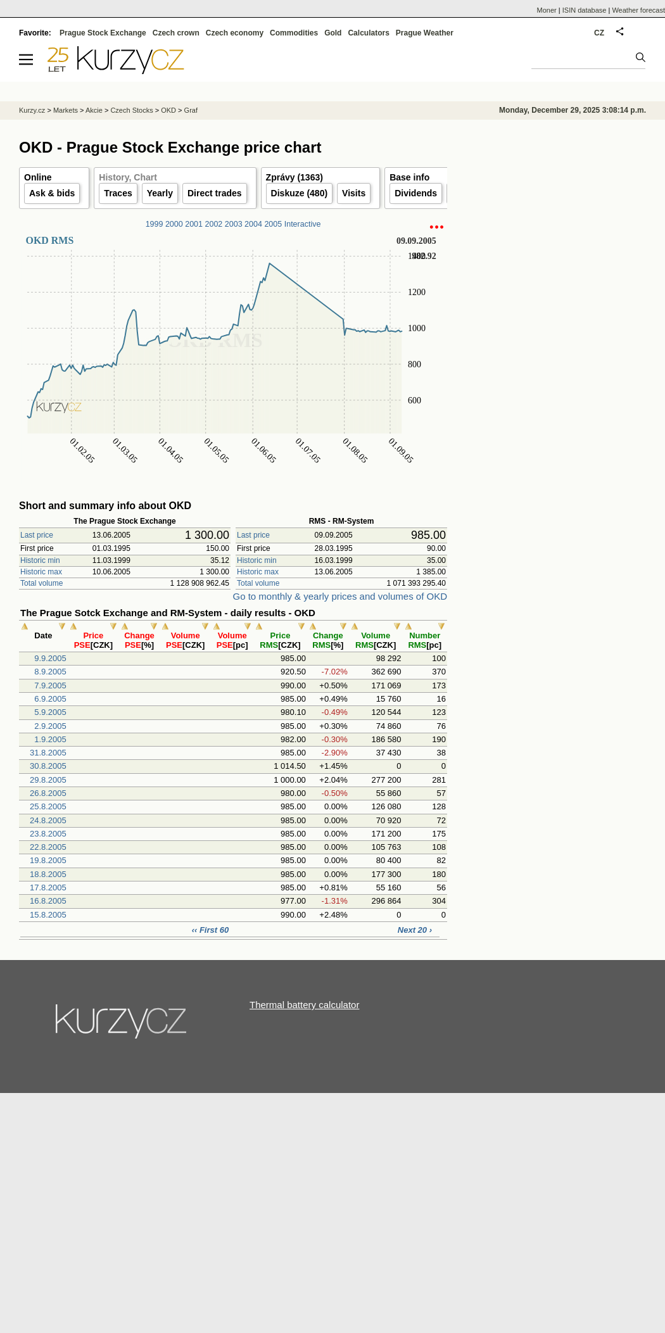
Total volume (41, 583)
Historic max (41, 571)
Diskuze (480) (299, 193)
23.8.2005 (48, 833)
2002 (214, 224)
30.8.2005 (48, 766)
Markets (65, 110)
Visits (353, 193)
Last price (36, 535)
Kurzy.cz (32, 110)
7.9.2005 (50, 685)
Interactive (302, 224)
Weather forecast (638, 10)
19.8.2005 (48, 860)
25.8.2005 (48, 806)
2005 (273, 224)
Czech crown (176, 32)
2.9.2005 (50, 726)
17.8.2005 (48, 887)
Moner (547, 10)
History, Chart (128, 177)
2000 (174, 224)
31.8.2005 (48, 752)
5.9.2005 (50, 712)
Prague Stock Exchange (103, 32)
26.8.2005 (48, 793)
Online (38, 177)
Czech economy (234, 32)
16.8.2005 (48, 901)
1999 (154, 224)
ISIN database (584, 10)
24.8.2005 (48, 820)
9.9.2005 (50, 658)
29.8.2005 (48, 780)
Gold (332, 32)
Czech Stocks (131, 110)
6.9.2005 (50, 699)
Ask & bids (52, 193)
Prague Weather (424, 32)
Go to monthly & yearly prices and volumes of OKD (340, 596)
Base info (409, 177)
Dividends (416, 193)
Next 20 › (415, 930)
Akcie (94, 110)
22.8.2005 (48, 847)
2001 (194, 224)
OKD (168, 110)
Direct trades (214, 193)
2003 (234, 224)
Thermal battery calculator (304, 1004)
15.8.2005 (48, 914)
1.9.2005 (50, 739)
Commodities (294, 32)
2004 (253, 224)
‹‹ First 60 (210, 930)
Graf (191, 110)
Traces (118, 193)
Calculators (368, 32)
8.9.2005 (50, 671)
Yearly (160, 193)
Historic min (40, 560)
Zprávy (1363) (294, 177)
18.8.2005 (48, 874)
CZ (599, 32)
